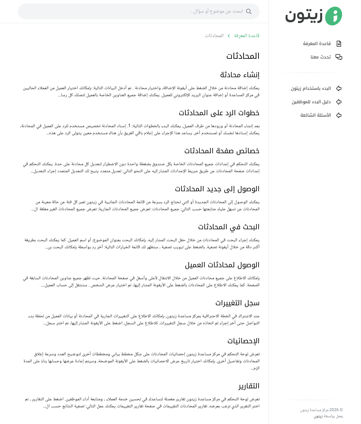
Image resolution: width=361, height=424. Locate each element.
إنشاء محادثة (240, 75)
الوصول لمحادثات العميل (222, 265)
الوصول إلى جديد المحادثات (217, 189)
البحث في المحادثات (229, 227)
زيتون (318, 416)
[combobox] (139, 11)
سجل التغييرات (237, 303)
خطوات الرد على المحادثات (219, 113)
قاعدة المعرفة (247, 36)
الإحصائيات (243, 341)
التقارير (249, 386)
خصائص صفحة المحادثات (222, 151)
